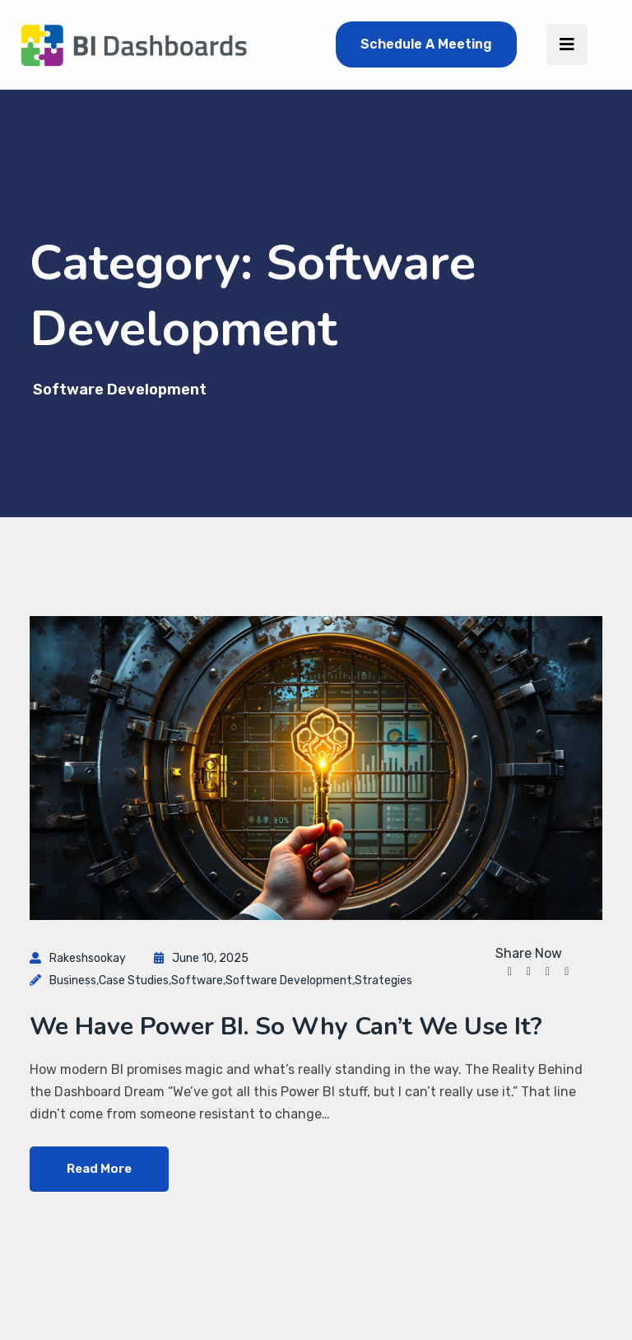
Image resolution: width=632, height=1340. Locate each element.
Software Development (288, 980)
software (197, 980)
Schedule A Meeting (426, 44)
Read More (99, 1168)
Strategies (383, 980)
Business (72, 980)
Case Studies (134, 980)
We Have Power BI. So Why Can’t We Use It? (286, 1027)
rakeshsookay (87, 958)
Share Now (528, 953)
